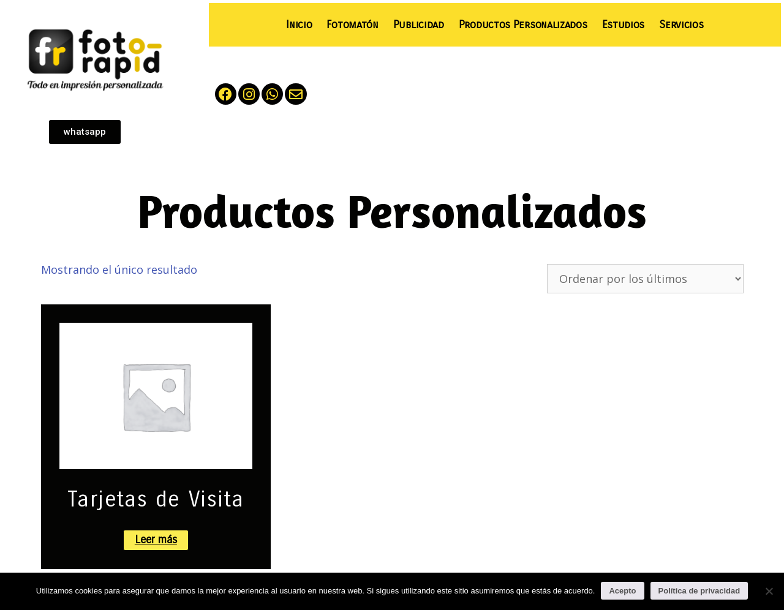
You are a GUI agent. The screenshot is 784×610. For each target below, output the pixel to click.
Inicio (299, 24)
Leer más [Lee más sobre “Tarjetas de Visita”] (156, 539)
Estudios (623, 24)
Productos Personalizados (523, 24)
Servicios (681, 24)
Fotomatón (352, 24)
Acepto (622, 590)
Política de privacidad (699, 590)
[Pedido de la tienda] (645, 278)
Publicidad (418, 24)
